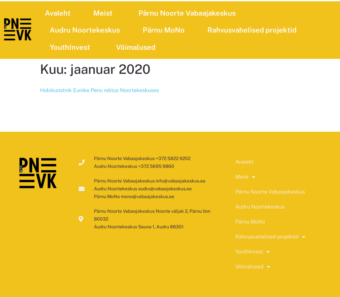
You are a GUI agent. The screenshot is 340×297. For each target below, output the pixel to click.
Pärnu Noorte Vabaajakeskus (187, 13)
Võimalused (137, 47)
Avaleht (58, 13)
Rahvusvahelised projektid (253, 30)
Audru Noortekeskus (85, 30)
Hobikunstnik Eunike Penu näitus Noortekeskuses (99, 90)
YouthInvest (71, 47)
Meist (104, 13)
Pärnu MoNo (164, 30)
